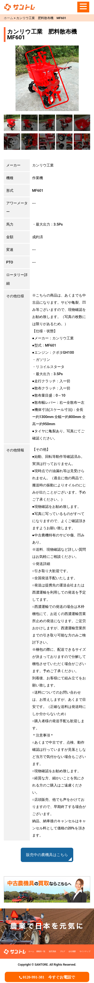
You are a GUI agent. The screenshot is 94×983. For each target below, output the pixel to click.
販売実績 (52, 951)
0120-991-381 (49, 977)
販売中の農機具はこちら (47, 854)
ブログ (62, 951)
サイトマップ (84, 951)
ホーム (31, 951)
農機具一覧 (40, 951)
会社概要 (72, 951)
